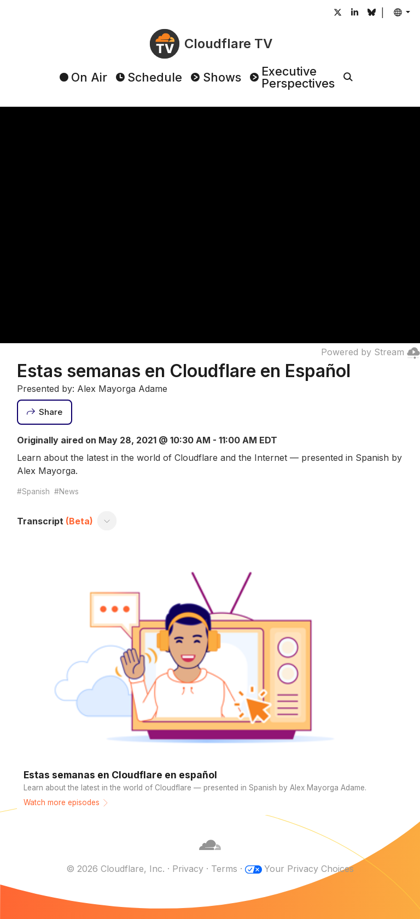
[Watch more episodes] (210, 680)
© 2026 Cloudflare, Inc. (115, 868)
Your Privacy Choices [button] (309, 868)
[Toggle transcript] (106, 521)
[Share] (45, 412)
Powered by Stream (370, 351)
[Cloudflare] (210, 855)
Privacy (187, 868)
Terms (224, 868)
